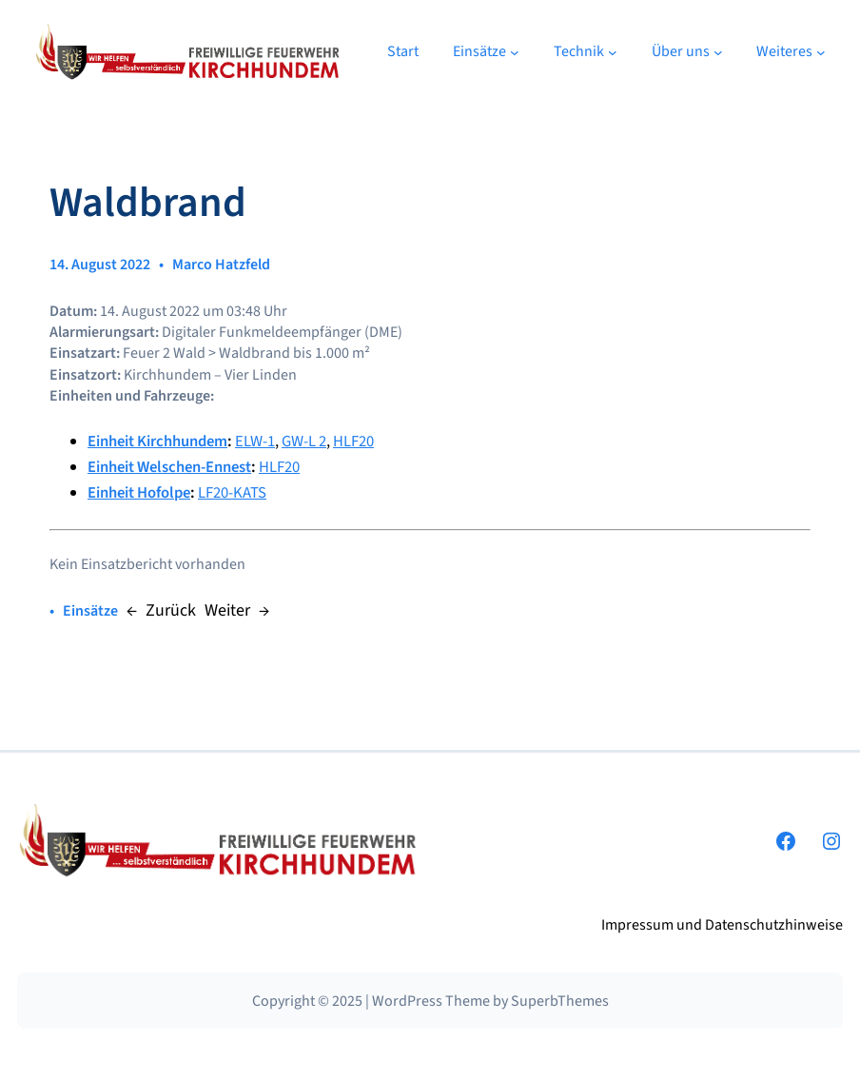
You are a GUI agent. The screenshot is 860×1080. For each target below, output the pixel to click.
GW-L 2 (304, 441)
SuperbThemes (560, 1001)
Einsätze (90, 610)
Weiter (227, 610)
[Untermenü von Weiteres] (821, 52)
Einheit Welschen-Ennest (169, 467)
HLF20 (353, 441)
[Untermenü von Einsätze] (514, 52)
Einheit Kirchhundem (157, 441)
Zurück (171, 610)
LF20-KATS (232, 492)
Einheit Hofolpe (139, 492)
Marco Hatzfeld (221, 264)
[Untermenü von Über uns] (718, 52)
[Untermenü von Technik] (612, 52)
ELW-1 (255, 441)
